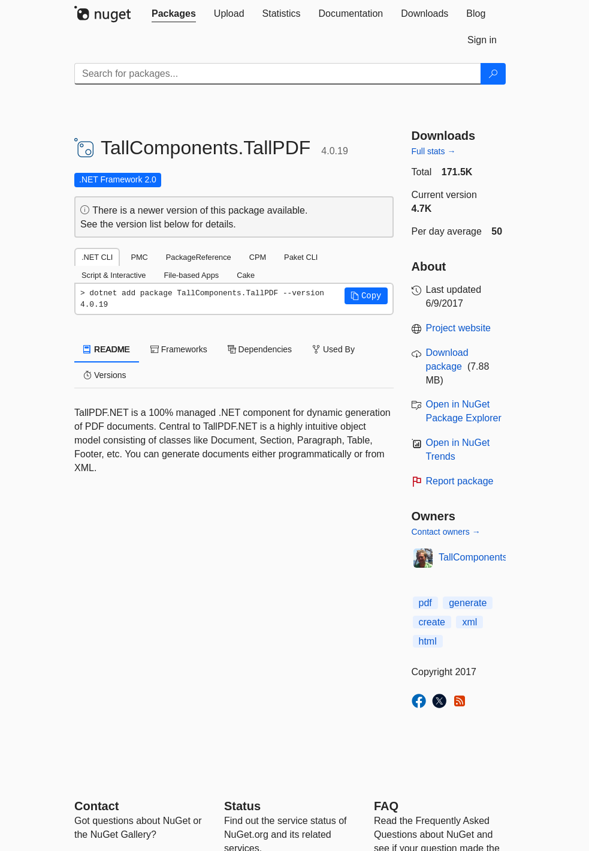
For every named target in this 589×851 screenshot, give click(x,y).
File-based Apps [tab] (191, 275)
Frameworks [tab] (178, 349)
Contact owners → (446, 532)
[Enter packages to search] (277, 74)
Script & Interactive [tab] (113, 275)
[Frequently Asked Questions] (386, 806)
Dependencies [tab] (260, 349)
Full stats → (434, 151)
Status (242, 806)
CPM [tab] (257, 257)
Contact (96, 806)
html (428, 641)
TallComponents (473, 557)
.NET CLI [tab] (97, 257)
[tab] (174, 14)
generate (468, 603)
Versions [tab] (104, 375)
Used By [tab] (333, 349)
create (432, 622)
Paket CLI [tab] (301, 257)
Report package (460, 481)
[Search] (493, 74)
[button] (366, 295)
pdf (425, 603)
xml (469, 622)
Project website (458, 328)
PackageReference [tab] (198, 257)
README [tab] (106, 349)
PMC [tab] (139, 257)
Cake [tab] (246, 275)
